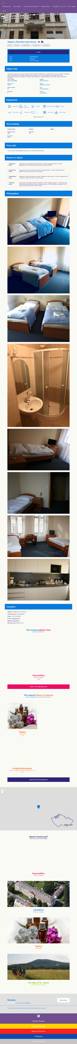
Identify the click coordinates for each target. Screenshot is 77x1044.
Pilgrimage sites (7, 6)
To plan (38, 52)
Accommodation (17, 6)
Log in (4, 10)
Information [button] (55, 6)
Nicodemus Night (38, 1026)
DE (69, 6)
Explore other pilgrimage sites (38, 686)
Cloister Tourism (38, 1021)
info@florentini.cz (34, 56)
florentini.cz (32, 58)
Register (74, 6)
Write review (63, 1000)
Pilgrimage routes (45, 6)
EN (64, 6)
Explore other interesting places (38, 779)
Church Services (38, 1041)
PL (67, 6)
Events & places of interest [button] (31, 6)
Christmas (38, 1036)
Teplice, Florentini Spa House (21, 42)
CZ (61, 6)
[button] (38, 807)
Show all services (38, 117)
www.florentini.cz (15, 620)
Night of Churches (38, 1031)
